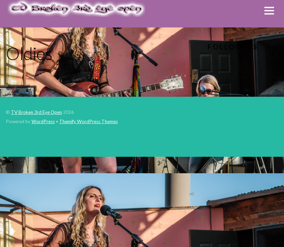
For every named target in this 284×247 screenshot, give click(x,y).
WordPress (43, 121)
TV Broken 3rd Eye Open (36, 112)
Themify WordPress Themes (88, 121)
